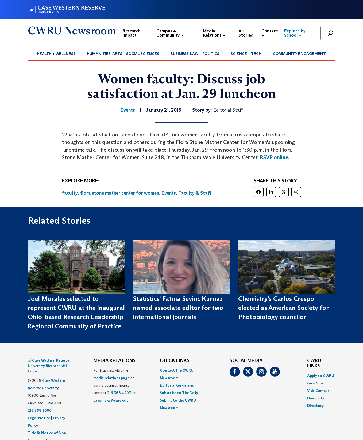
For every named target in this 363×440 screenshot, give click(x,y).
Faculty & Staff (194, 193)
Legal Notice (39, 404)
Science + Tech (246, 53)
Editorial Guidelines (177, 385)
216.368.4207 (119, 392)
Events (168, 193)
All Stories (245, 33)
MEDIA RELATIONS (114, 360)
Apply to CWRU (320, 375)
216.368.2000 (40, 397)
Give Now (315, 383)
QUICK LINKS (175, 360)
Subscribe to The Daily (179, 392)
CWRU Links (314, 363)
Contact (269, 32)
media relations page (111, 377)
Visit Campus (318, 390)
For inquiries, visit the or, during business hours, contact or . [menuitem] (114, 385)
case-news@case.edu (111, 400)
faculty (70, 193)
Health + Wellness (56, 53)
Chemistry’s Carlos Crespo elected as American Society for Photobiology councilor (283, 308)
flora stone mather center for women (119, 193)
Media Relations (214, 33)
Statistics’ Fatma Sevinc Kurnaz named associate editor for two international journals (178, 308)
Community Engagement (299, 53)
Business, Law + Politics (195, 53)
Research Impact (132, 33)
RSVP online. (274, 157)
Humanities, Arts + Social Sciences (123, 53)
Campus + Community (169, 33)
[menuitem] (56, 53)
